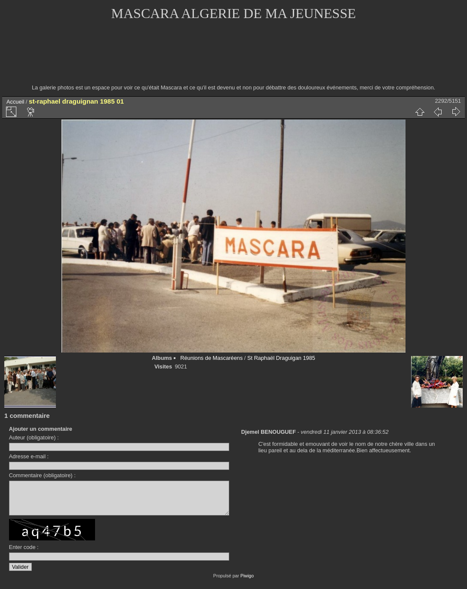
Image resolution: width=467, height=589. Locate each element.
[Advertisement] (233, 58)
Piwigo (247, 582)
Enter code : (24, 553)
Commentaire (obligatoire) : (42, 475)
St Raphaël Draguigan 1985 (281, 358)
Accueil (15, 101)
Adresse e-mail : (29, 456)
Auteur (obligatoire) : (34, 437)
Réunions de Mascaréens (211, 358)
